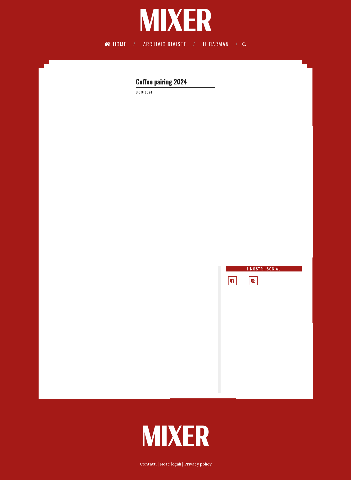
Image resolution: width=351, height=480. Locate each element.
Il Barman (216, 44)
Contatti (148, 464)
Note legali (170, 464)
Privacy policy (197, 464)
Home (115, 44)
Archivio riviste (164, 44)
